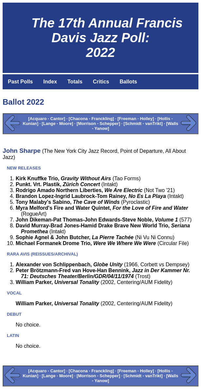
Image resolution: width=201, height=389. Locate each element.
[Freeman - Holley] (135, 118)
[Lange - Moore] (57, 123)
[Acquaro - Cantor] (46, 118)
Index (50, 81)
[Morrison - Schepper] (98, 123)
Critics (101, 81)
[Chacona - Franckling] (91, 118)
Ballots (128, 81)
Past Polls (20, 81)
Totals (74, 81)
